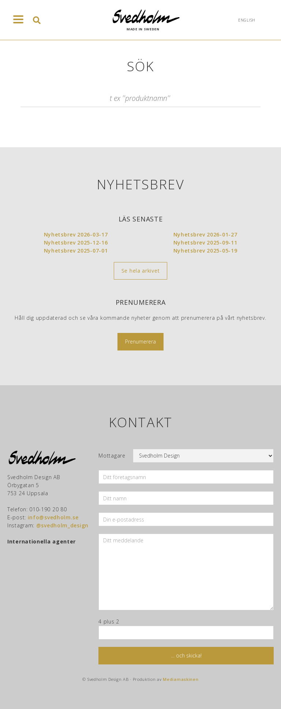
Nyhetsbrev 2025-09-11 (205, 242)
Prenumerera (140, 341)
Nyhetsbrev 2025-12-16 (76, 242)
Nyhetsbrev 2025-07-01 (76, 250)
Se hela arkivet (140, 270)
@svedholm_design (62, 525)
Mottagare (111, 455)
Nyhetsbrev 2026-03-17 (76, 234)
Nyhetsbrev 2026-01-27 (205, 234)
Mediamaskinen (180, 679)
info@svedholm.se (53, 517)
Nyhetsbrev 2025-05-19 (205, 250)
